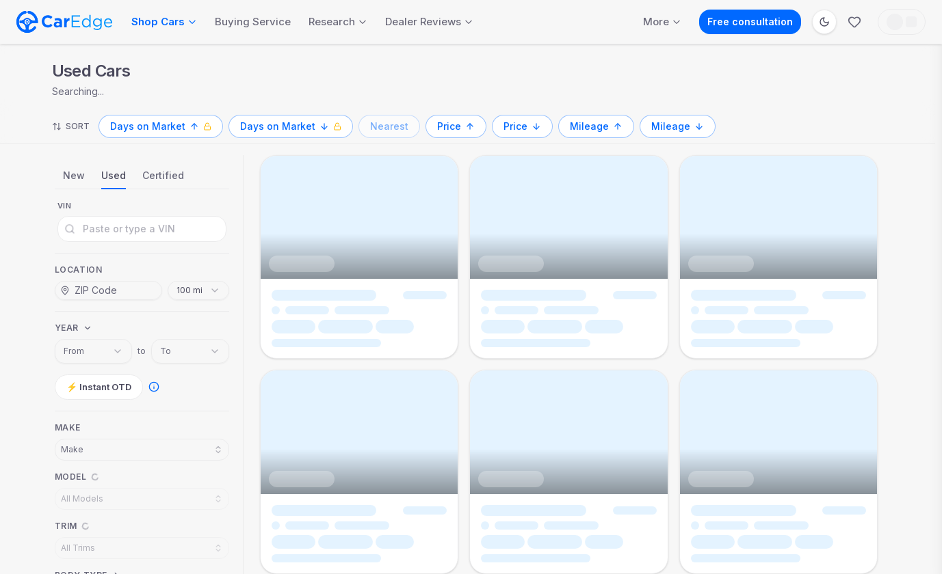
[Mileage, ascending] (596, 126)
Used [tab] (113, 175)
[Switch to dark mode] (824, 22)
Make (68, 427)
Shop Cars (164, 21)
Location (79, 269)
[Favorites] (854, 22)
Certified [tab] (163, 175)
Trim (66, 526)
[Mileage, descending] (678, 126)
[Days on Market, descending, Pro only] (290, 126)
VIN (64, 205)
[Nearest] (389, 126)
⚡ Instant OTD (98, 386)
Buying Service (253, 21)
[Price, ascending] (456, 126)
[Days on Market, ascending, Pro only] (161, 126)
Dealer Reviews (429, 21)
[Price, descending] (522, 126)
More (662, 21)
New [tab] (74, 175)
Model (71, 477)
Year (67, 328)
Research (338, 21)
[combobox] (198, 290)
